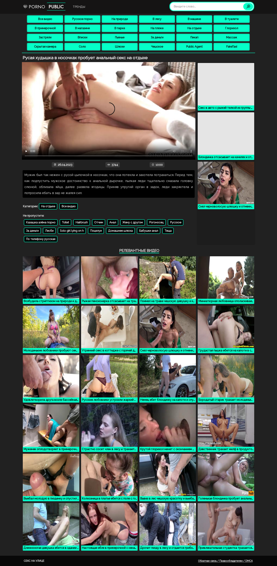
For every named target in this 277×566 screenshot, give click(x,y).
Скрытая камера (45, 46)
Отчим (98, 222)
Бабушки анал (148, 230)
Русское (175, 222)
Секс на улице (34, 560)
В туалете (231, 19)
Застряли (45, 37)
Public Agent (194, 46)
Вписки (82, 37)
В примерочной (45, 28)
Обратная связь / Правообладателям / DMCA (225, 560)
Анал (112, 222)
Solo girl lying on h (72, 230)
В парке (119, 28)
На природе (119, 19)
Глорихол (231, 28)
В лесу (156, 19)
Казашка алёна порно (40, 222)
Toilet (65, 222)
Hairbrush (81, 222)
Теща (168, 230)
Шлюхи (120, 46)
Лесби (49, 230)
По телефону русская (40, 239)
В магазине (82, 28)
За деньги (157, 37)
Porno (44, 6)
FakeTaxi (231, 46)
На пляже (157, 28)
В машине (194, 19)
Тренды (79, 6)
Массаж (231, 37)
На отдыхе (194, 28)
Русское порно (82, 19)
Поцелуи (96, 230)
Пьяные (119, 37)
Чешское (157, 46)
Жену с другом (132, 222)
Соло (82, 46)
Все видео (45, 19)
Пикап (194, 37)
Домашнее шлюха (120, 230)
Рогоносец (156, 222)
